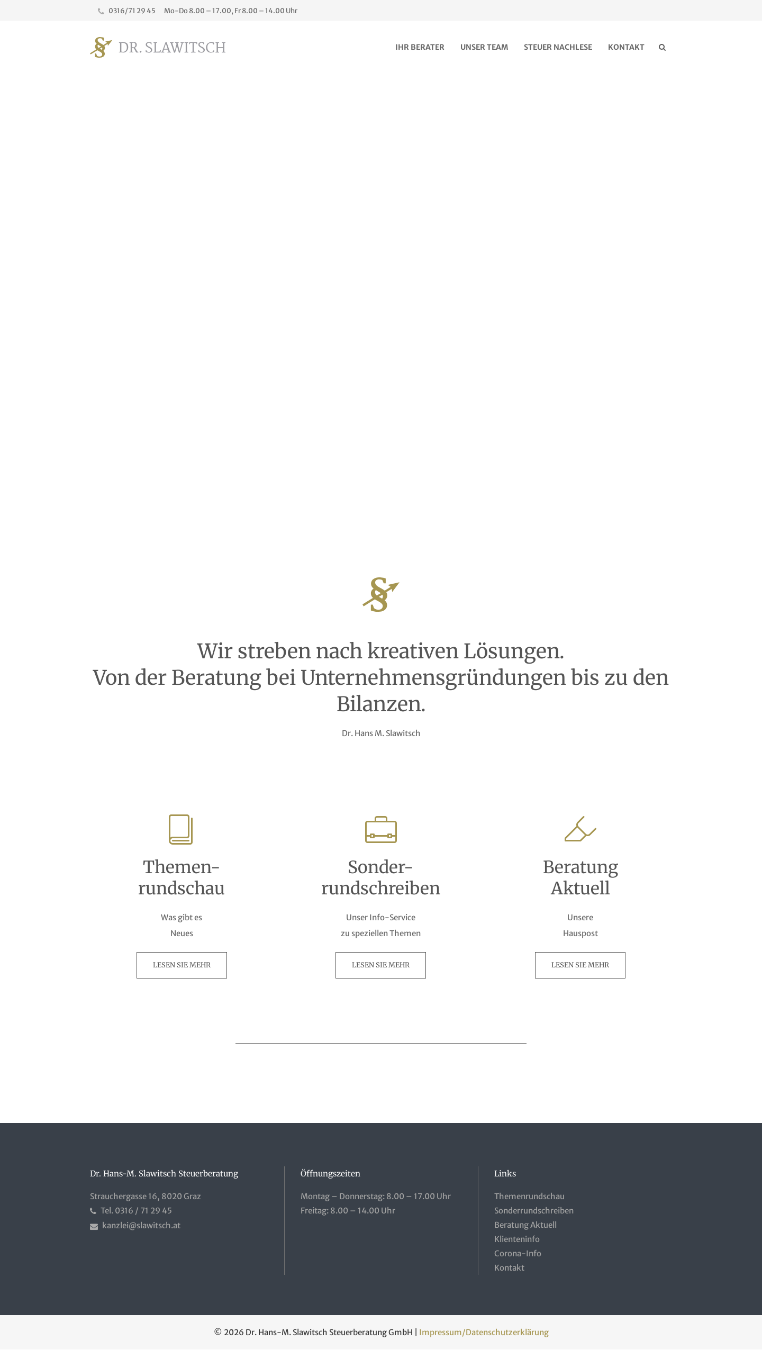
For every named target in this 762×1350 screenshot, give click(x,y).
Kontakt (509, 1268)
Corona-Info (517, 1253)
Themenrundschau (529, 1196)
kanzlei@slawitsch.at (141, 1225)
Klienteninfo (517, 1239)
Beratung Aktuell (525, 1225)
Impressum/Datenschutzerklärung (484, 1332)
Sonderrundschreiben (534, 1211)
